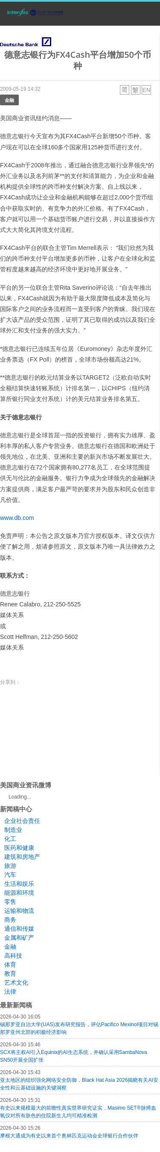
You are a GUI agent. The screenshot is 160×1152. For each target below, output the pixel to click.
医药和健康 (19, 847)
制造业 (13, 829)
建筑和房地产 (22, 856)
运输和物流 (19, 910)
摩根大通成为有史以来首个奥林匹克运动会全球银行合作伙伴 (69, 1136)
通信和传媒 (19, 928)
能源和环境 (19, 892)
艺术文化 (16, 982)
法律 (10, 991)
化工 (10, 838)
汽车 (10, 874)
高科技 (13, 955)
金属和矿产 (19, 937)
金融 (9, 100)
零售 (10, 901)
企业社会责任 (22, 820)
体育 (10, 964)
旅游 (10, 865)
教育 (10, 973)
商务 (10, 919)
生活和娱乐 (19, 883)
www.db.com (17, 517)
